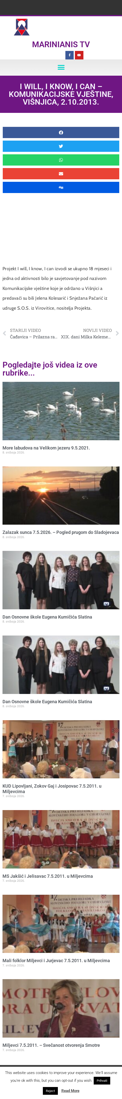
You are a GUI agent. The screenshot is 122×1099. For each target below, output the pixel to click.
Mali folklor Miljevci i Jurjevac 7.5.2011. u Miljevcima (56, 960)
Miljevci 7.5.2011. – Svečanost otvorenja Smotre (51, 1045)
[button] (61, 67)
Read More (70, 1091)
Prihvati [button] (102, 1081)
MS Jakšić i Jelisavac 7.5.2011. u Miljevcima (48, 876)
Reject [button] (50, 1091)
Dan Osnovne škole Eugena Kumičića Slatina (47, 617)
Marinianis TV (61, 44)
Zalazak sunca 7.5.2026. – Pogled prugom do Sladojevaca (61, 532)
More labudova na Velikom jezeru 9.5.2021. (46, 447)
